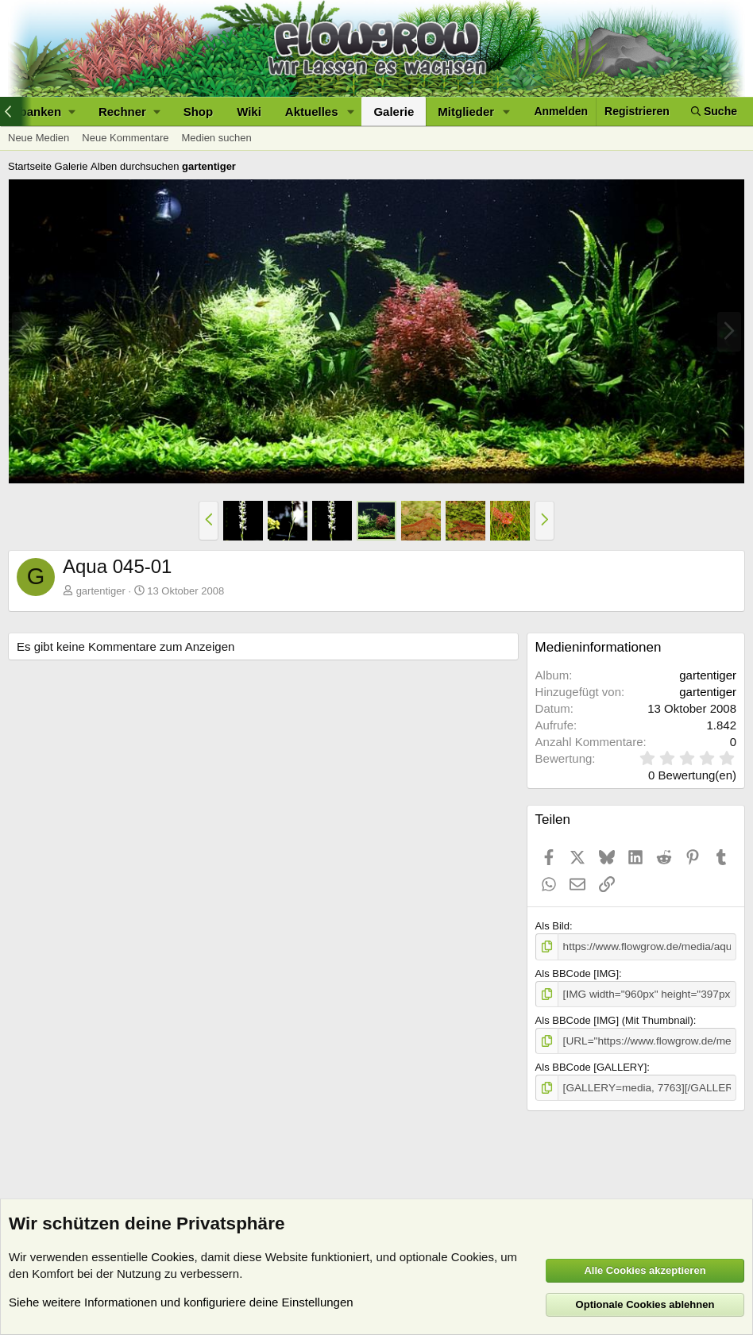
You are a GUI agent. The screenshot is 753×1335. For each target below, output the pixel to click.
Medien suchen (216, 138)
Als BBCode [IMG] (577, 973)
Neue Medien (38, 138)
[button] (129, 111)
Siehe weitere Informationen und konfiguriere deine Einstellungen (181, 1302)
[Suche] (714, 111)
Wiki (249, 111)
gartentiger (101, 591)
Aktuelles (311, 111)
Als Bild (552, 926)
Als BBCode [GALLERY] (591, 1065)
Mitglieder (466, 111)
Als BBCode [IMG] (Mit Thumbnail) (614, 1019)
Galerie (393, 111)
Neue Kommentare (125, 138)
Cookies (172, 1257)
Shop (198, 111)
